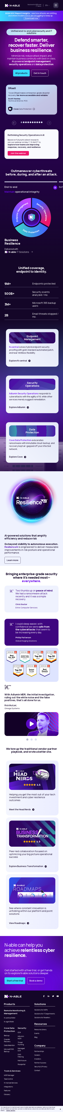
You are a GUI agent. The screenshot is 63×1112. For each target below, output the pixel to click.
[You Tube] (57, 996)
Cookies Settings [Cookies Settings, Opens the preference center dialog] (10, 1110)
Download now (31, 18)
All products (21, 73)
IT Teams (38, 6)
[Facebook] (44, 996)
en (47, 5)
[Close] (60, 1109)
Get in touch (40, 73)
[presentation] (14, 123)
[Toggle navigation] (55, 5)
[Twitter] (53, 996)
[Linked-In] (48, 996)
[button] (21, 122)
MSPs (37, 4)
